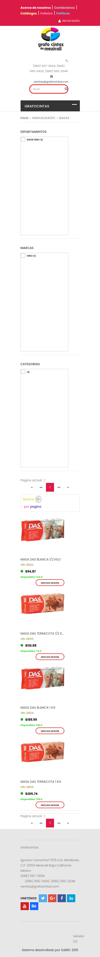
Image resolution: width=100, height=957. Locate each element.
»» (59, 487)
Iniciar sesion (50, 583)
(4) (28, 372)
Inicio (25, 118)
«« (41, 487)
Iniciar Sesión (68, 21)
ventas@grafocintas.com (52, 82)
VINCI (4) (31, 256)
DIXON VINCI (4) (35, 140)
